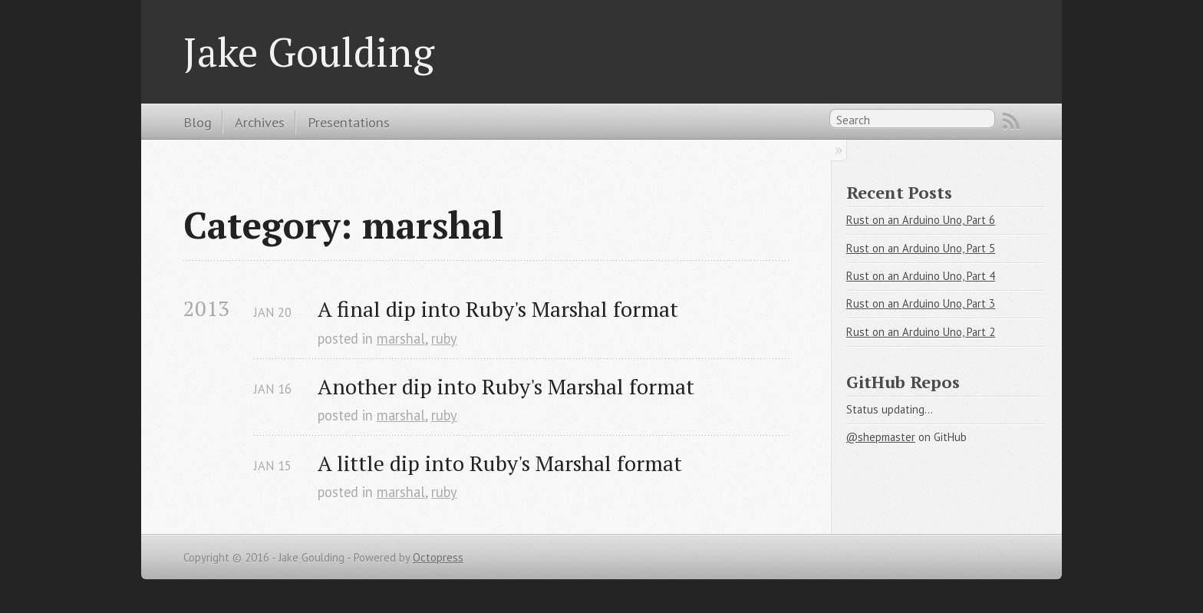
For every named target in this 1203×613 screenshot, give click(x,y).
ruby (444, 338)
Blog (197, 122)
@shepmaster (880, 437)
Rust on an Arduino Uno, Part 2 (920, 332)
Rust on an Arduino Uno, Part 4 (920, 276)
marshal (401, 338)
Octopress (438, 557)
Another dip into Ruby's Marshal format (506, 386)
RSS (1011, 121)
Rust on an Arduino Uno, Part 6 (920, 220)
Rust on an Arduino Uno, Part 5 (920, 248)
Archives (260, 122)
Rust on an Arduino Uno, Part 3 (920, 303)
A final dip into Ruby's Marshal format (498, 308)
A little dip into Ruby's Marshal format (500, 463)
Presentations (349, 122)
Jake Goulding (308, 51)
